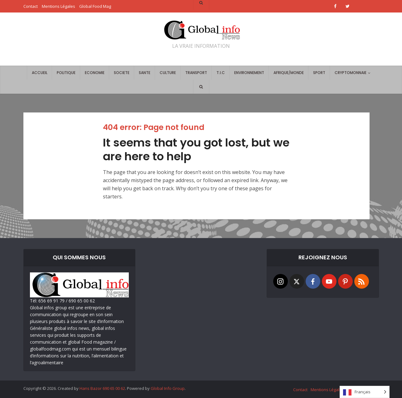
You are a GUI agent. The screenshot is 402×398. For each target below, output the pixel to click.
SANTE (144, 72)
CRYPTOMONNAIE (350, 72)
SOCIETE (121, 72)
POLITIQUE (66, 72)
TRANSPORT (196, 72)
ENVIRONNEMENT (249, 72)
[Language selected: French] (365, 392)
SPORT (319, 72)
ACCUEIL (39, 72)
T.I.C (220, 72)
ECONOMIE (94, 72)
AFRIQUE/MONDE (289, 72)
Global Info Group (168, 388)
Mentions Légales (327, 389)
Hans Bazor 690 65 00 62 (102, 388)
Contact (300, 389)
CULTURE (168, 72)
